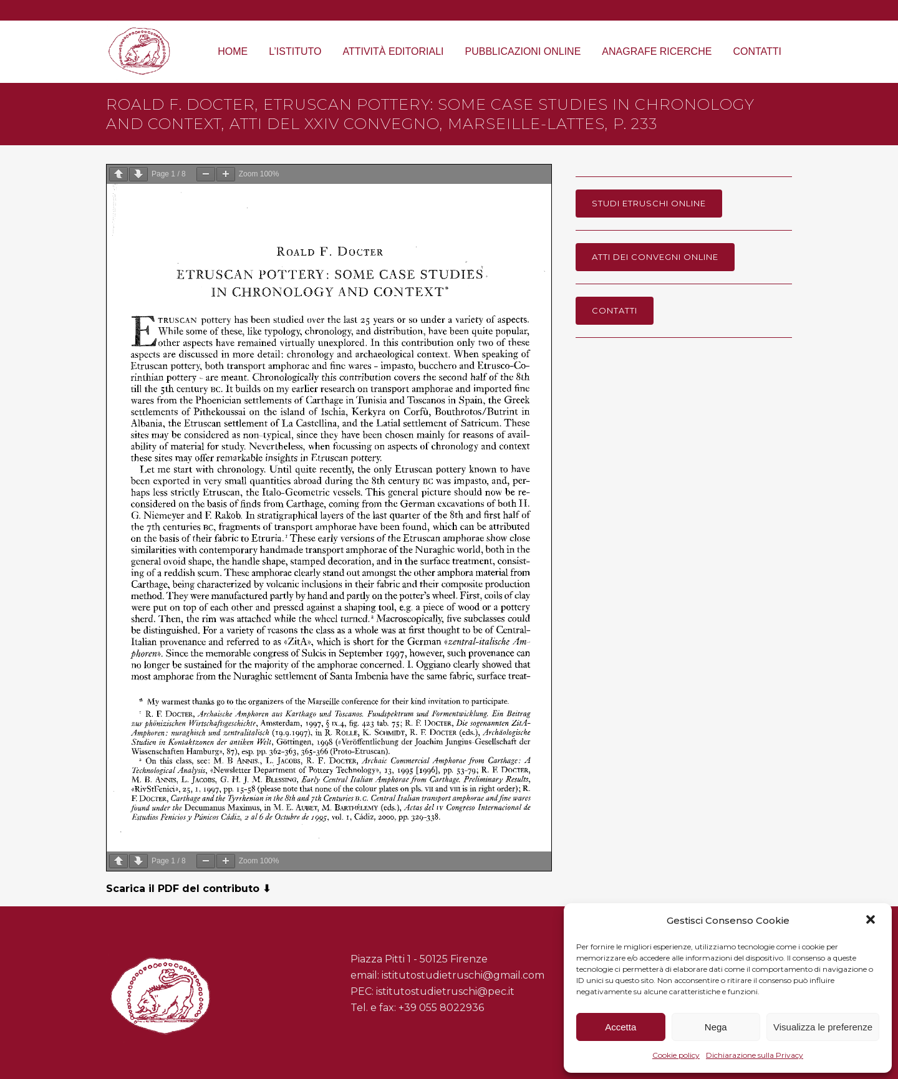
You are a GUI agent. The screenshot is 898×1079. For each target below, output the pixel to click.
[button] (871, 920)
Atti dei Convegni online (655, 257)
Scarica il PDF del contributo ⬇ (188, 888)
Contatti (614, 310)
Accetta (620, 1027)
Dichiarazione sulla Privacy (754, 1055)
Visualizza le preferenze (822, 1027)
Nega (716, 1027)
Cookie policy (676, 1055)
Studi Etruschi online (649, 203)
